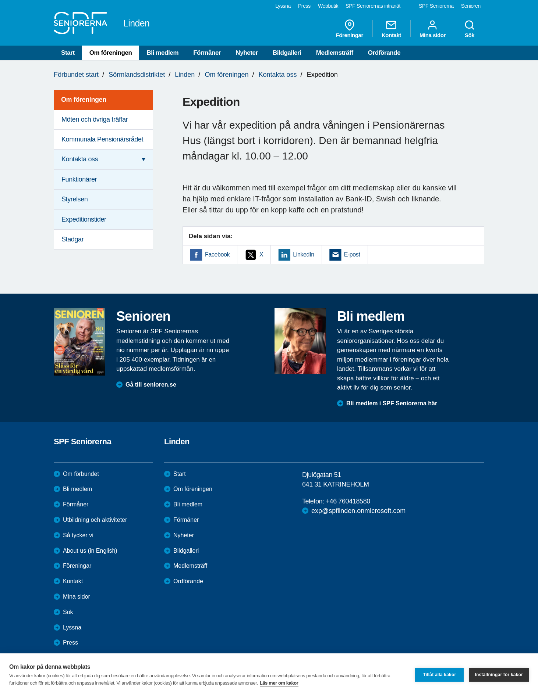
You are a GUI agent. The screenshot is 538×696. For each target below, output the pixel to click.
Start (68, 52)
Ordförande (384, 52)
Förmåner (207, 52)
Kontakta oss (278, 74)
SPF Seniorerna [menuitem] (436, 6)
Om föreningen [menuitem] (83, 99)
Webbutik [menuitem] (328, 6)
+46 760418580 (348, 501)
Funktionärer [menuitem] (79, 179)
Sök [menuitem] (469, 28)
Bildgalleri (287, 52)
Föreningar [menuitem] (349, 28)
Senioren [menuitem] (471, 6)
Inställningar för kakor (499, 674)
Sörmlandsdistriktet (137, 74)
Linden (185, 74)
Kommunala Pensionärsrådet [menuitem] (102, 139)
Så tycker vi (78, 535)
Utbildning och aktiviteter (95, 520)
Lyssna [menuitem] (283, 6)
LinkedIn (303, 254)
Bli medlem (162, 52)
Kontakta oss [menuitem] (79, 159)
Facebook (217, 254)
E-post (352, 254)
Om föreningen (110, 52)
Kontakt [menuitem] (391, 28)
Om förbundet (81, 474)
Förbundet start (76, 74)
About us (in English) (90, 551)
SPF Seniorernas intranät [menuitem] (373, 6)
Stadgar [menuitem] (72, 239)
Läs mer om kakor (279, 683)
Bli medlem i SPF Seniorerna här (391, 403)
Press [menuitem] (304, 6)
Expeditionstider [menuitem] (83, 219)
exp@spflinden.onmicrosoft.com (358, 510)
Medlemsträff (334, 52)
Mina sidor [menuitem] (433, 28)
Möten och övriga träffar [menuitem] (94, 119)
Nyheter (247, 52)
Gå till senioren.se (150, 384)
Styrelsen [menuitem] (74, 199)
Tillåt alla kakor (439, 674)
